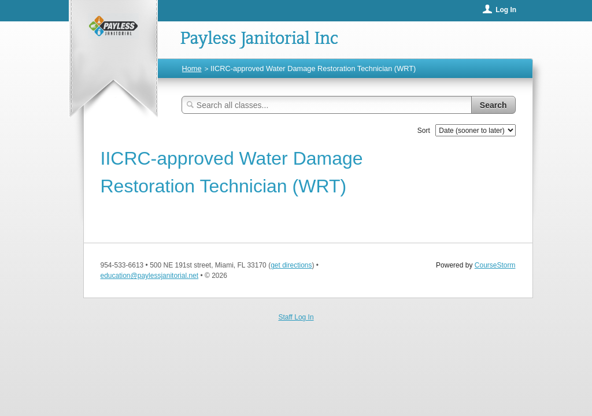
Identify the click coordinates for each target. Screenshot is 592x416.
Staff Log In (295, 317)
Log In (505, 10)
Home (192, 68)
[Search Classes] (327, 105)
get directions (291, 265)
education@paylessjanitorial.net (150, 276)
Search (493, 105)
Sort (423, 131)
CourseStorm (495, 265)
